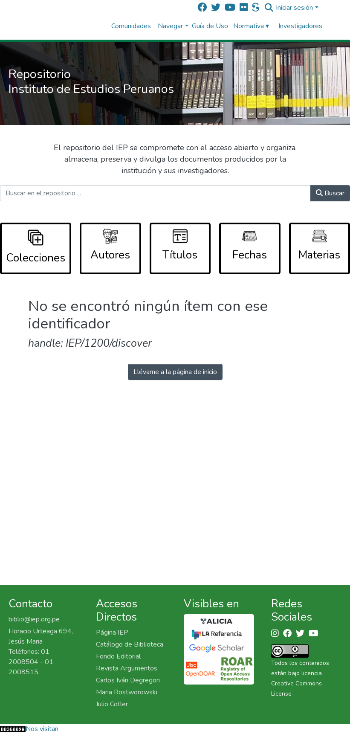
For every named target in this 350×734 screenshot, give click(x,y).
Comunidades (131, 26)
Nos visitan (42, 729)
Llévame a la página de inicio (175, 372)
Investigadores (300, 26)
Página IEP (112, 632)
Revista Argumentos (126, 668)
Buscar (330, 193)
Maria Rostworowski (126, 692)
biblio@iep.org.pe (34, 619)
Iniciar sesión (294, 7)
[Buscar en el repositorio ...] (155, 193)
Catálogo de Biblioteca (129, 644)
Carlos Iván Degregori (128, 680)
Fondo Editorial (118, 656)
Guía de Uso (210, 26)
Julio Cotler (112, 704)
